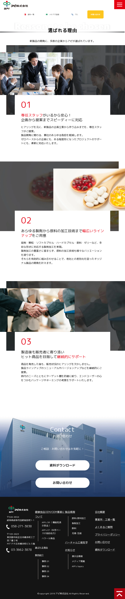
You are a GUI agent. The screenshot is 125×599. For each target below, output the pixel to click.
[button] (119, 4)
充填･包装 (77, 533)
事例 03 (45, 571)
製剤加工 (76, 523)
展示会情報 (77, 556)
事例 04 (45, 576)
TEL (76, 14)
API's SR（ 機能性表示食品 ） (51, 524)
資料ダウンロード (62, 465)
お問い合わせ (95, 14)
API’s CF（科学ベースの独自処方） (51, 532)
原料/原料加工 (79, 518)
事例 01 (45, 561)
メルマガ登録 (54, 14)
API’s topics (78, 566)
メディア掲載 (78, 561)
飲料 (74, 528)
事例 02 (45, 566)
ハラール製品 (48, 538)
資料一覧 (31, 14)
